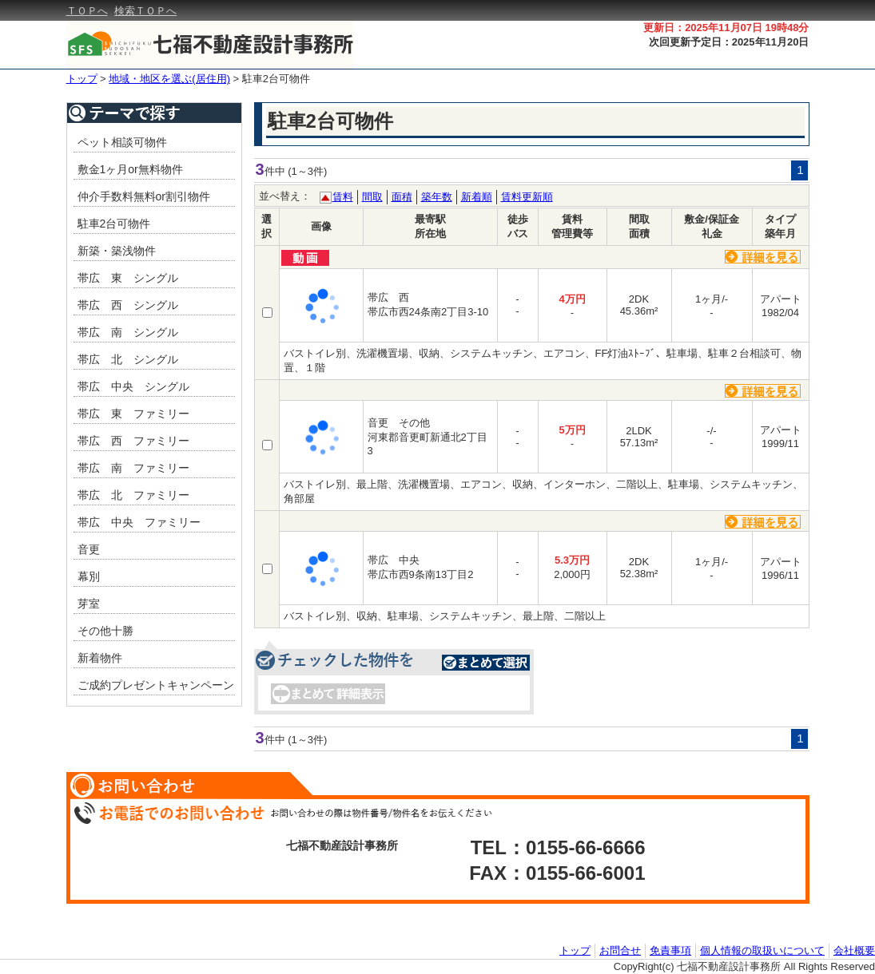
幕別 (89, 576)
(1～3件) (307, 171)
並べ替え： (285, 196)
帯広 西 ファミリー (133, 440)
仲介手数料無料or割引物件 (144, 196)
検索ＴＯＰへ (145, 11)
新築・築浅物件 (117, 250)
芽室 (89, 603)
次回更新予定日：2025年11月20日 (729, 42)
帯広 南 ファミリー (133, 467)
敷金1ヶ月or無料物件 (130, 169)
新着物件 (100, 657)
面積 (402, 197)
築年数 (436, 197)
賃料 (342, 197)
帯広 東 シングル (128, 277)
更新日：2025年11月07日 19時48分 (726, 28)
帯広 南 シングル (128, 332)
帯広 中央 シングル (133, 386)
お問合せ (620, 950)
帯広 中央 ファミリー (139, 522)
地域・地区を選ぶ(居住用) (169, 79)
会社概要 (854, 950)
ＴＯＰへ (87, 11)
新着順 (476, 197)
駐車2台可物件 (276, 79)
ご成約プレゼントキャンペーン (156, 685)
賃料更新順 (527, 197)
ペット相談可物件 (122, 142)
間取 (372, 197)
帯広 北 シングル (128, 359)
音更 (89, 549)
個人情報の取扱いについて (762, 950)
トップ (81, 79)
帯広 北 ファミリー (133, 495)
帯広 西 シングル (128, 305)
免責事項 (670, 950)
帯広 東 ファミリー (133, 413)
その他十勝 (105, 630)
